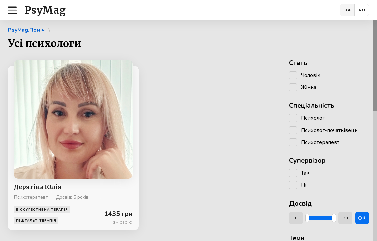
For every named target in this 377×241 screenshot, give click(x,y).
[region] (188, 130)
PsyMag (45, 10)
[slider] (307, 218)
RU (362, 10)
